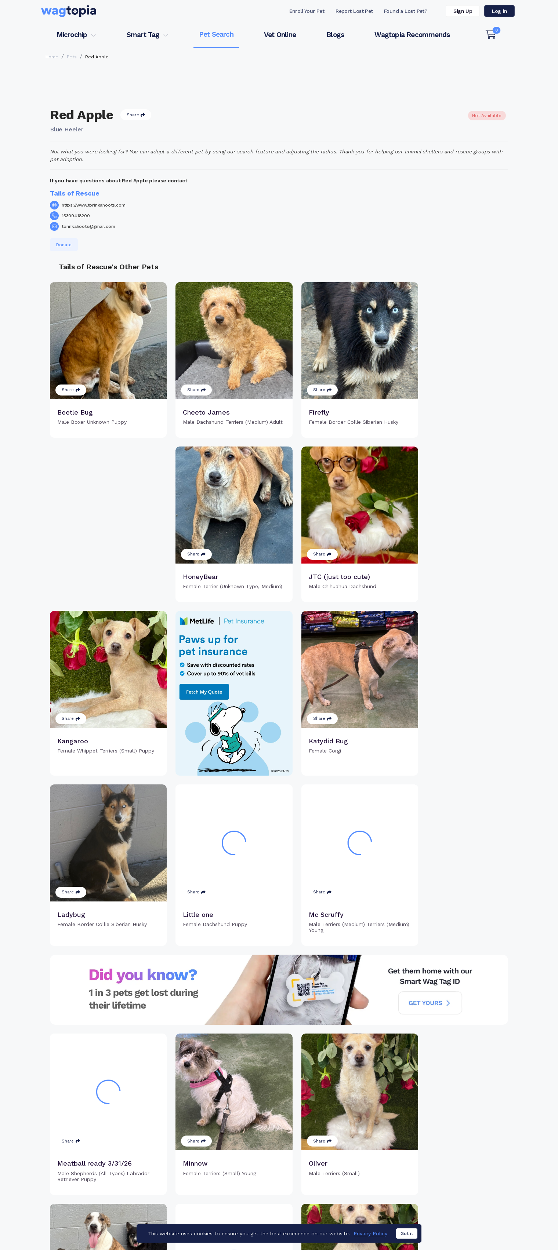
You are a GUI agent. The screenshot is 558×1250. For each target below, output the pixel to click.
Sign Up (462, 11)
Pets (72, 56)
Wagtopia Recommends (412, 34)
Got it (407, 1233)
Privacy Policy (370, 1233)
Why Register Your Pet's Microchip (248, 1214)
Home (52, 56)
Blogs (335, 34)
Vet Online (280, 34)
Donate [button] (64, 244)
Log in (499, 11)
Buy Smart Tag (329, 1214)
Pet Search (216, 34)
